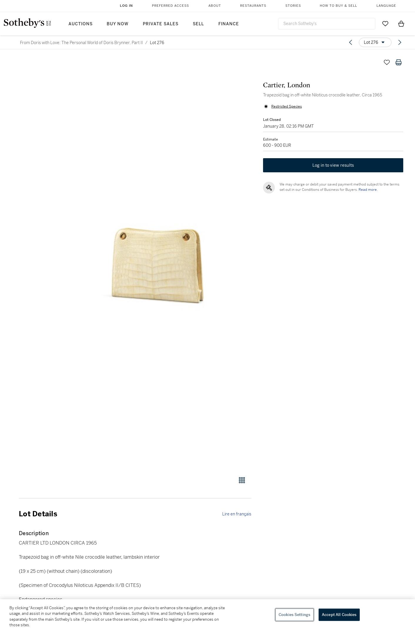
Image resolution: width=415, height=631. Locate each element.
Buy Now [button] (117, 23)
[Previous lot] (351, 42)
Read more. (368, 189)
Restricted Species (286, 106)
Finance (228, 23)
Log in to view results (333, 165)
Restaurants (253, 6)
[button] (157, 263)
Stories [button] (293, 6)
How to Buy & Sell (338, 6)
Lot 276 (157, 42)
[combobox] (326, 23)
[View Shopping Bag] (401, 23)
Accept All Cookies (339, 614)
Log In (126, 5)
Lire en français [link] (236, 514)
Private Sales (160, 23)
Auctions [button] (80, 23)
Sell (198, 23)
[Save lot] (386, 62)
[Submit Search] (368, 23)
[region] (207, 615)
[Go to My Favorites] (385, 23)
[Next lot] (400, 42)
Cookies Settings (294, 614)
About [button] (214, 6)
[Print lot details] (398, 62)
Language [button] (386, 6)
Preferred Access (170, 6)
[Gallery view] (242, 480)
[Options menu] (375, 42)
